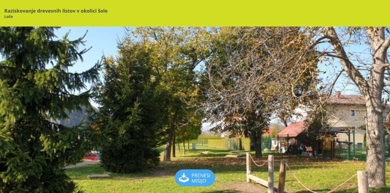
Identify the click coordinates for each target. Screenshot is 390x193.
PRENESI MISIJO (195, 178)
